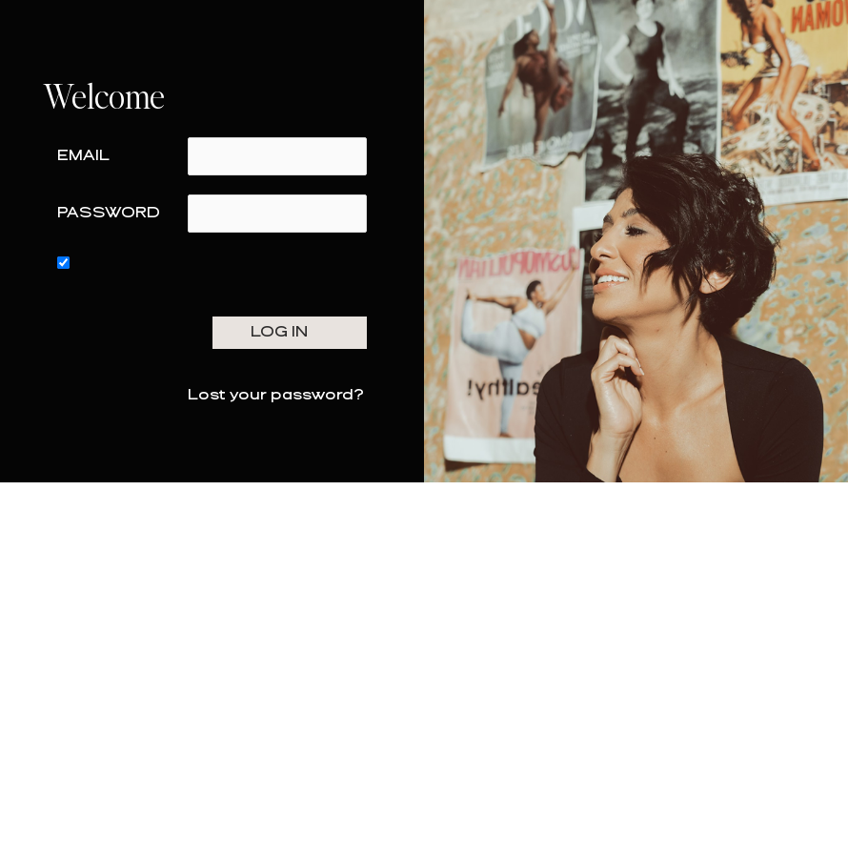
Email (83, 156)
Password (108, 213)
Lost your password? (276, 395)
